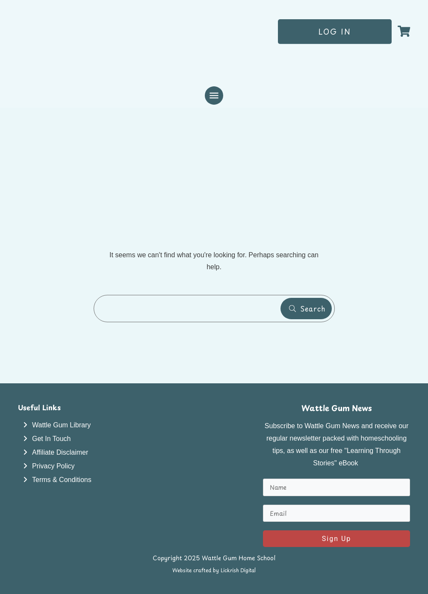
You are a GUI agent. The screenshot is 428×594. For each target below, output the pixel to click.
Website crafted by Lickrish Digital (214, 570)
